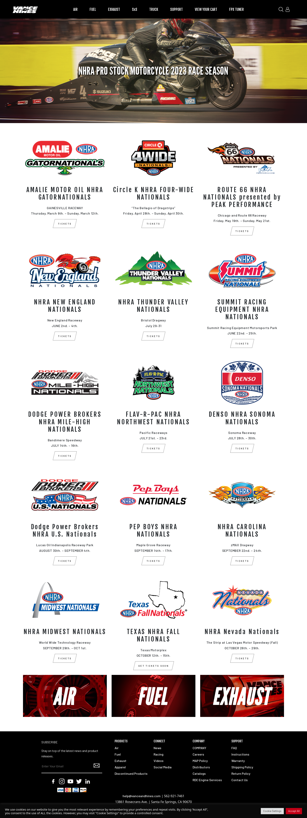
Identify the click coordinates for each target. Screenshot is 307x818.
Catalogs (199, 773)
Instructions (240, 754)
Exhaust (120, 761)
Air (117, 748)
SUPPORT (176, 9)
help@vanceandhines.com (142, 796)
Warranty (238, 761)
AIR (75, 9)
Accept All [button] (294, 811)
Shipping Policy (242, 767)
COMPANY (199, 748)
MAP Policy (200, 761)
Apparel (120, 767)
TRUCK (153, 9)
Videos (158, 761)
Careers (198, 754)
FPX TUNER (236, 9)
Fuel (118, 754)
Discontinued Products (131, 773)
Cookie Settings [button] (272, 811)
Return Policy (240, 773)
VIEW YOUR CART (206, 9)
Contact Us (239, 780)
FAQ (234, 748)
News (157, 748)
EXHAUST (114, 9)
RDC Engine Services (207, 780)
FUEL (93, 9)
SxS (134, 9)
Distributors (201, 767)
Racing (158, 754)
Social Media (163, 767)
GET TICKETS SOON (153, 665)
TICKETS (65, 223)
